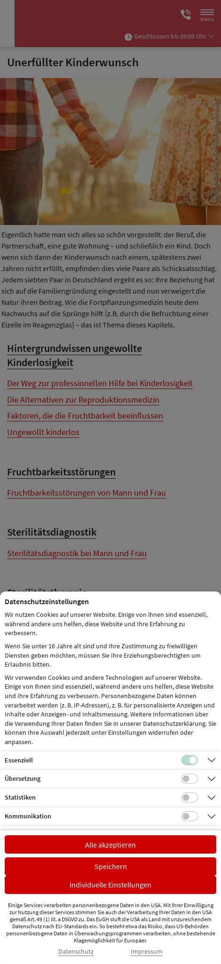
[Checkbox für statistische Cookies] (189, 798)
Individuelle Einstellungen (110, 884)
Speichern (111, 866)
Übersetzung (22, 778)
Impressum (147, 952)
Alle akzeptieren (110, 844)
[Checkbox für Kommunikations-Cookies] (189, 816)
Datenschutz (76, 952)
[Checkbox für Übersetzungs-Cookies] (189, 779)
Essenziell (19, 760)
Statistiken (20, 797)
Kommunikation (28, 816)
